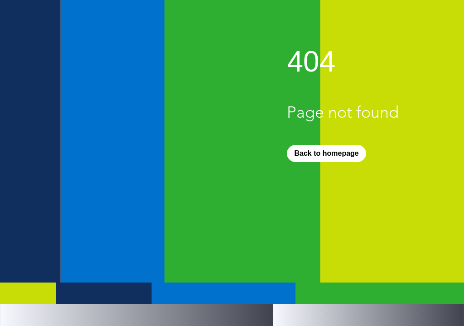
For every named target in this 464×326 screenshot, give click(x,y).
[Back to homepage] (326, 153)
